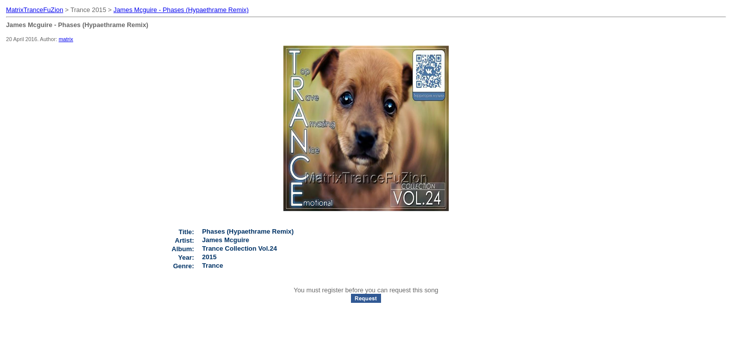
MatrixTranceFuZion (34, 10)
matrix (66, 39)
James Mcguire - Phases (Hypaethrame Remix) (181, 10)
